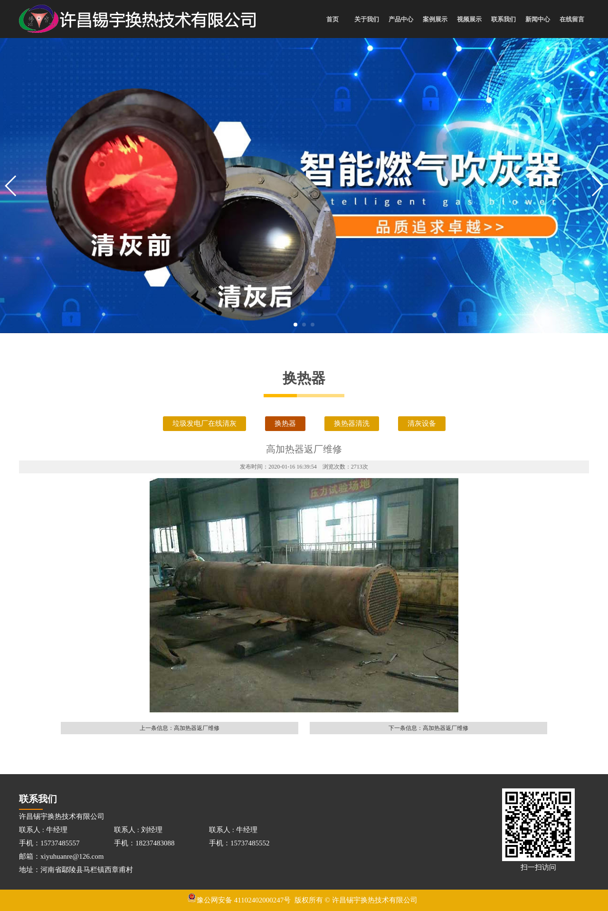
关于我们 (366, 19)
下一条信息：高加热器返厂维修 (428, 728)
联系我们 (503, 19)
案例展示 (435, 19)
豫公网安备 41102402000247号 (239, 900)
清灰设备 (422, 423)
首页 (332, 19)
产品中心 (401, 19)
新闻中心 (537, 19)
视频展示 (469, 19)
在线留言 (572, 19)
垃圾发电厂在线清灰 (204, 423)
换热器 (285, 423)
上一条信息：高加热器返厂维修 (179, 728)
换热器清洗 (352, 423)
